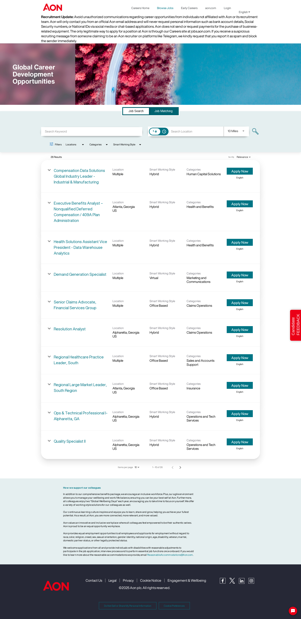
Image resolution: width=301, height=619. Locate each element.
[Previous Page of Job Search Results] (172, 467)
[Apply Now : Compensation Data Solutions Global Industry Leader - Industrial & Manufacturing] (240, 171)
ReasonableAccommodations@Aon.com (170, 555)
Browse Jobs (165, 8)
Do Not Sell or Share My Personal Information (127, 606)
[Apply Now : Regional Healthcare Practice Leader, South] (240, 357)
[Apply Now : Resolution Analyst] (240, 329)
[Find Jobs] (255, 131)
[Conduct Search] (255, 131)
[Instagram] (253, 583)
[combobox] (91, 131)
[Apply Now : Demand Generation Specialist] (240, 275)
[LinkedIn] (243, 583)
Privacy (128, 580)
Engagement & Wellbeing (187, 580)
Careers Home (140, 8)
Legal (112, 580)
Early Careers (189, 8)
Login (227, 8)
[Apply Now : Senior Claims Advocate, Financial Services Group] (240, 302)
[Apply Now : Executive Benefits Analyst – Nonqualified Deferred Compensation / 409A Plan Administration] (240, 203)
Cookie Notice (150, 580)
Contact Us (94, 580)
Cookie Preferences (174, 606)
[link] (150, 176)
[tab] (136, 111)
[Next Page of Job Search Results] (180, 467)
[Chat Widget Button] (293, 611)
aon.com (210, 8)
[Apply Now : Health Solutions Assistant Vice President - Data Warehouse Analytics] (240, 242)
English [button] (244, 12)
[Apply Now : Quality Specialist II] (240, 441)
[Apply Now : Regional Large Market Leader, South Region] (240, 385)
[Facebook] (224, 583)
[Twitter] (234, 583)
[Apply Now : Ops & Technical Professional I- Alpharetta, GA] (240, 413)
